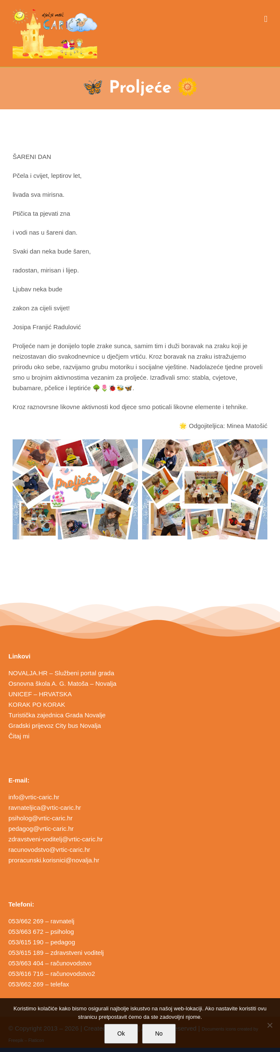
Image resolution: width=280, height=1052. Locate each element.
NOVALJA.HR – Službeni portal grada (61, 673)
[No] (269, 1025)
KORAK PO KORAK (36, 704)
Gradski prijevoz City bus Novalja (54, 725)
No (159, 1033)
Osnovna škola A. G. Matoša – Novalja (62, 683)
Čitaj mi (18, 736)
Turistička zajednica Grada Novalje (57, 715)
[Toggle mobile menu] (265, 19)
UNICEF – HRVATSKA (40, 694)
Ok (121, 1033)
